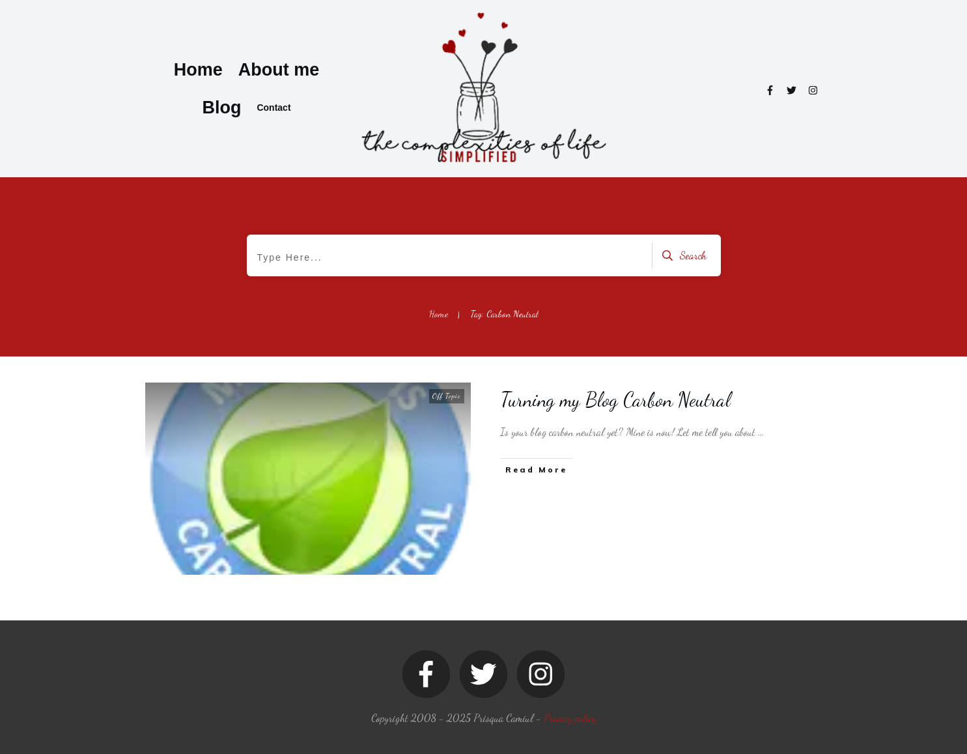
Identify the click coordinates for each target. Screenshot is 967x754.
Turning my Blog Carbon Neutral (616, 399)
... (761, 432)
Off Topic (446, 396)
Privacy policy (570, 718)
